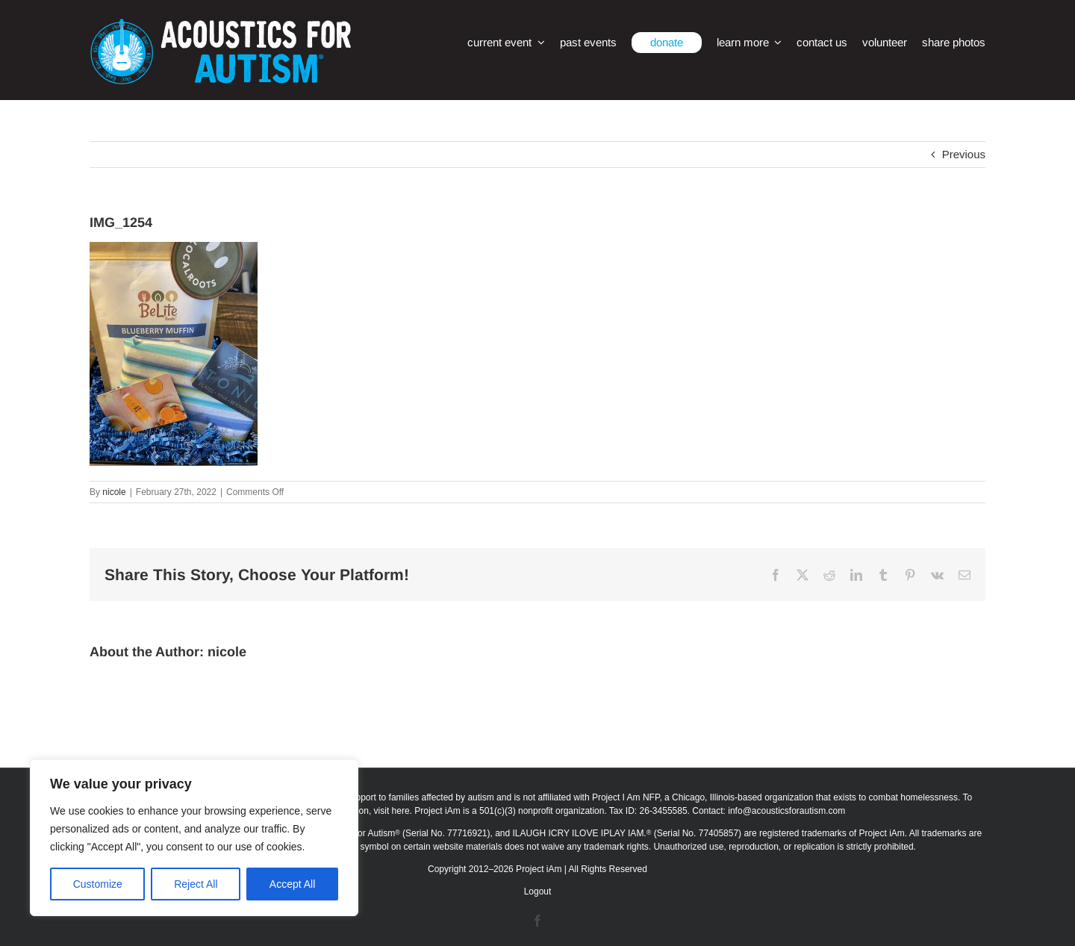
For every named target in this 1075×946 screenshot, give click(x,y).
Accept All (292, 884)
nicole (113, 492)
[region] (194, 837)
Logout (538, 891)
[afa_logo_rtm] (220, 24)
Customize (97, 884)
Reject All (195, 884)
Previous (963, 154)
